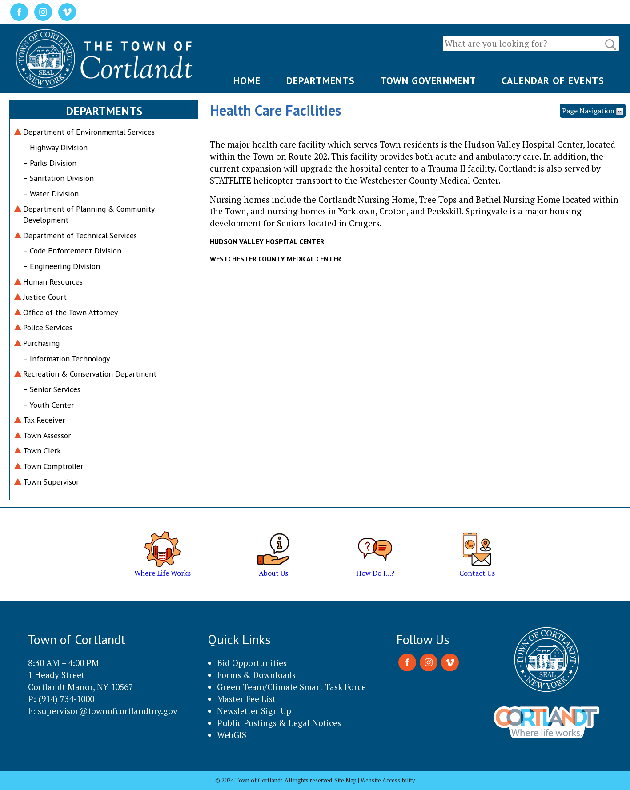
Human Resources (53, 282)
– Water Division (51, 193)
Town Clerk (42, 450)
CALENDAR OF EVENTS (553, 80)
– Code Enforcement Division (72, 250)
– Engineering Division (61, 266)
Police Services (47, 327)
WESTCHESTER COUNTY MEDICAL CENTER (275, 258)
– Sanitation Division (58, 178)
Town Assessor (47, 435)
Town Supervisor (51, 482)
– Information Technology (66, 358)
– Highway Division (55, 147)
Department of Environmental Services (89, 132)
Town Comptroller (53, 466)
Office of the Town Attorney (70, 312)
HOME (247, 80)
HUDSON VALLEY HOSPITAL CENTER (267, 241)
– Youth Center (48, 405)
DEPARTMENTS (320, 80)
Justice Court (45, 297)
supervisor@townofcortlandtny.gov (107, 710)
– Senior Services (51, 389)
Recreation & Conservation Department (89, 374)
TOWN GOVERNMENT (428, 80)
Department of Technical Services (80, 235)
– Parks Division (49, 163)
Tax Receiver (44, 420)
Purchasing (41, 343)
